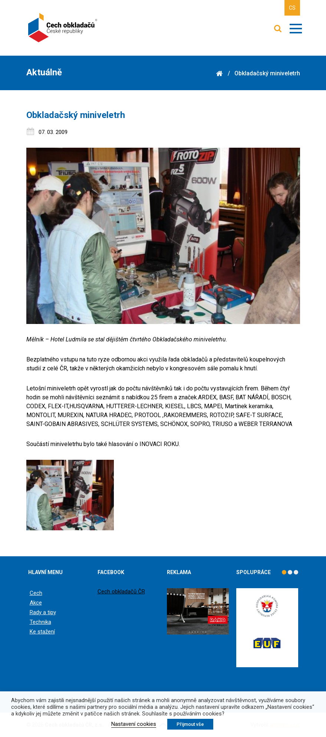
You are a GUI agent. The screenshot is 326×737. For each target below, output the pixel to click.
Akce (36, 602)
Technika (40, 622)
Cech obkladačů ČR (121, 591)
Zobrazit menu (296, 28)
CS (292, 8)
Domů (219, 73)
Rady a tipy (43, 612)
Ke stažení (42, 631)
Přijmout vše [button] (190, 724)
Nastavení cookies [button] (133, 724)
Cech (36, 593)
